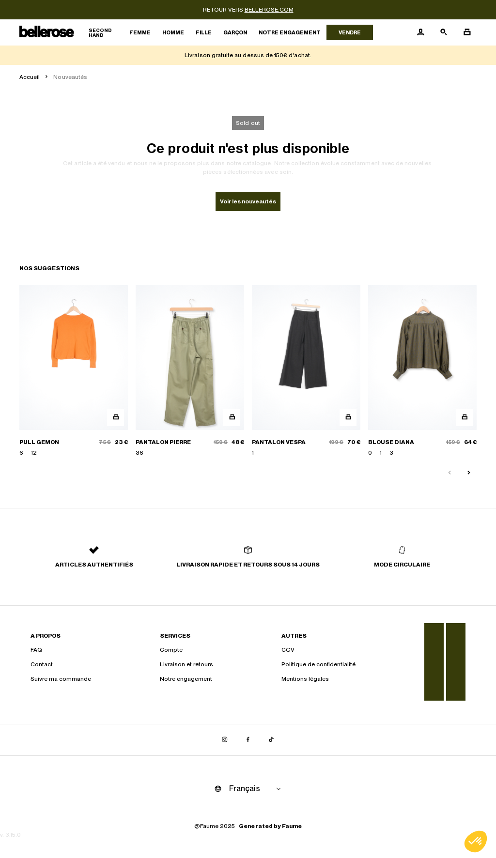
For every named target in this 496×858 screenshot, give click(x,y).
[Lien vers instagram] (224, 740)
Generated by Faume (270, 826)
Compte (171, 649)
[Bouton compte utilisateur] (420, 32)
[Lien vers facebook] (248, 740)
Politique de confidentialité (318, 664)
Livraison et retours (186, 664)
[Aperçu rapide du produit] (115, 417)
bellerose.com (269, 9)
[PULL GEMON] (73, 371)
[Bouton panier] (467, 32)
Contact (42, 664)
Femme (140, 32)
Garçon (235, 32)
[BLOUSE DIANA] (422, 371)
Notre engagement (290, 32)
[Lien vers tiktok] (271, 740)
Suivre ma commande (61, 678)
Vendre (350, 32)
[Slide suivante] (469, 473)
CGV (287, 649)
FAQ (36, 649)
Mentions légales (305, 678)
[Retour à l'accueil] (71, 33)
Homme (173, 32)
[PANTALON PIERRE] (190, 371)
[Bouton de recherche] (443, 32)
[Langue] (256, 789)
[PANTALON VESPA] (306, 371)
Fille (204, 32)
